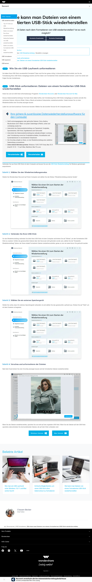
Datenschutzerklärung (25, 576)
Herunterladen (15, 154)
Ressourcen (10, 526)
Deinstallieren (76, 576)
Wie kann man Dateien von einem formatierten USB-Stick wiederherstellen (75, 488)
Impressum (35, 576)
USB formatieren (21, 526)
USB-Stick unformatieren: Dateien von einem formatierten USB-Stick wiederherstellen (30, 60)
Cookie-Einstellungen (44, 576)
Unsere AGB (15, 576)
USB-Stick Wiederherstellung (60, 164)
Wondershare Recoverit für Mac (67, 94)
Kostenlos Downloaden (36, 38)
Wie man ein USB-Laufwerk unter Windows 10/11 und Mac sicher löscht (16, 488)
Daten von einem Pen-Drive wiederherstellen (8, 33)
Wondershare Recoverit (46, 94)
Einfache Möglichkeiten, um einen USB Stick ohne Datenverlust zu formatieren (45, 488)
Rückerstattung (68, 576)
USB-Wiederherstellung (27, 53)
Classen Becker (24, 509)
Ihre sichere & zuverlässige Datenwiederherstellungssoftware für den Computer (48, 115)
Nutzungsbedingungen (56, 576)
